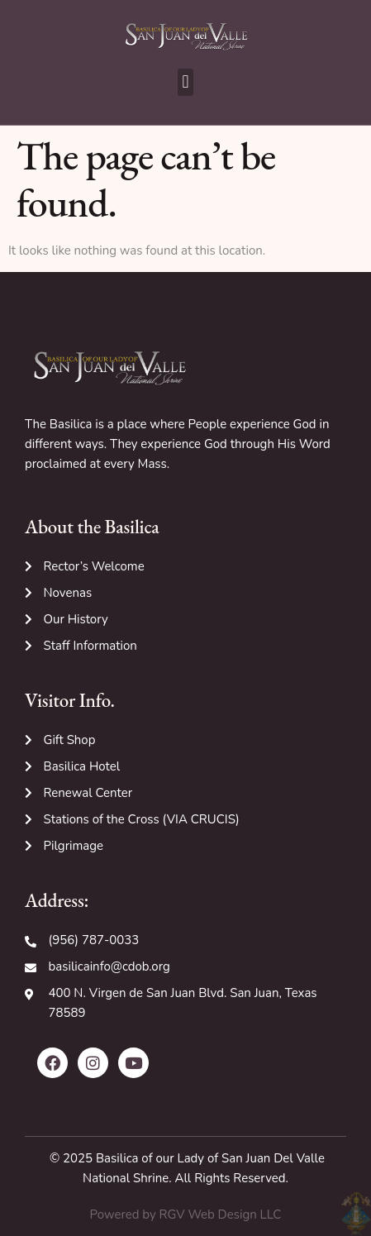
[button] (185, 82)
